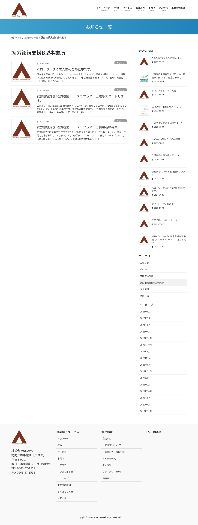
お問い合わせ (64, 498)
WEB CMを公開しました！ (165, 220)
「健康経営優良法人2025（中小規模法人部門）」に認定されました (168, 76)
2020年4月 (145, 404)
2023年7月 (145, 358)
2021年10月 (146, 391)
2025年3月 (145, 318)
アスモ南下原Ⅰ (67, 471)
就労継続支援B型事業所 (152, 282)
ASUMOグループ (113, 445)
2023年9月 (145, 351)
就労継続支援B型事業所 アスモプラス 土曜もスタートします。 (80, 98)
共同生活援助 (146, 275)
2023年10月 (146, 344)
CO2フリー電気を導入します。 (167, 106)
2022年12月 (146, 371)
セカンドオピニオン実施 (164, 90)
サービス (61, 451)
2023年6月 (145, 364)
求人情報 (144, 289)
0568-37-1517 (26, 468)
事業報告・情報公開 (115, 451)
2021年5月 (145, 397)
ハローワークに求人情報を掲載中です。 (65, 69)
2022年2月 (145, 384)
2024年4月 (145, 331)
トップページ (64, 438)
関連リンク (108, 478)
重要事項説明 (64, 485)
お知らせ (121, 62)
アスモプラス (66, 478)
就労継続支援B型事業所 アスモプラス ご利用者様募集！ (79, 127)
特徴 (59, 445)
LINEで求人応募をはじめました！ (168, 123)
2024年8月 (145, 324)
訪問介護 (144, 296)
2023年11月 (146, 338)
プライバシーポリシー (113, 471)
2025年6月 (145, 311)
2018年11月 (146, 411)
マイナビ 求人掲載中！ (164, 204)
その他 (143, 269)
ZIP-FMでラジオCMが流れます (167, 58)
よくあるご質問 (65, 491)
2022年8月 (145, 377)
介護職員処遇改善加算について (167, 155)
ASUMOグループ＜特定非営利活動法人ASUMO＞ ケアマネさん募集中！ (169, 239)
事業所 (60, 458)
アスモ (63, 465)
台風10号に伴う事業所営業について (168, 173)
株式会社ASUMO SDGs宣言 (166, 139)
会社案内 (106, 438)
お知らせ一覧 (109, 458)
